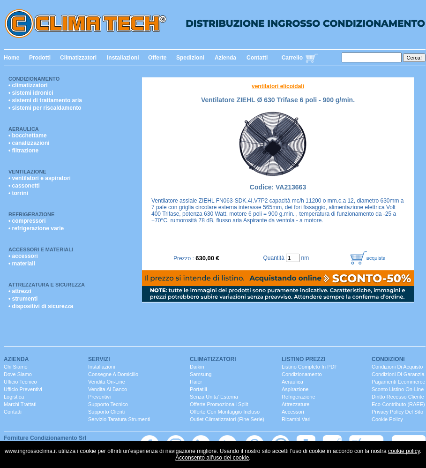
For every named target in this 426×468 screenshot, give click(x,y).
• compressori (27, 221)
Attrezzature (295, 404)
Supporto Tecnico (108, 404)
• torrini (18, 193)
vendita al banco (107, 389)
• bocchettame (27, 135)
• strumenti (22, 298)
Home (11, 57)
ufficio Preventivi (23, 389)
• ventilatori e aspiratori (39, 178)
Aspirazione (295, 389)
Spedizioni (190, 57)
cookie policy (404, 451)
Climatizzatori (78, 57)
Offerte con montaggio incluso (225, 412)
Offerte (157, 57)
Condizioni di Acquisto (397, 367)
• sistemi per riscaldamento (45, 108)
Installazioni (123, 57)
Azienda (225, 57)
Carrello (292, 57)
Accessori (293, 412)
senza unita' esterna (214, 397)
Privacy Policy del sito (397, 412)
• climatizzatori (28, 85)
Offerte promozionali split (219, 404)
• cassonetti (24, 185)
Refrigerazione (31, 214)
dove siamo (18, 374)
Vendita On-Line (106, 382)
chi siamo (16, 367)
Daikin (197, 367)
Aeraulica (23, 129)
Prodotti (40, 57)
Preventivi (99, 397)
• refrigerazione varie (36, 228)
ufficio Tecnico (20, 382)
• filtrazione (23, 150)
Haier (196, 382)
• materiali (21, 263)
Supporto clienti (106, 412)
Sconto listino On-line (398, 389)
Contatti (257, 57)
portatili (198, 389)
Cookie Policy (387, 419)
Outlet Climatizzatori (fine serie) (227, 419)
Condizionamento (34, 79)
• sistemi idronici (30, 93)
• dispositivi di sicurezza (40, 306)
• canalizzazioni (29, 143)
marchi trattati (20, 404)
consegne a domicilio (113, 374)
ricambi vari (296, 419)
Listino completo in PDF (309, 367)
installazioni (101, 367)
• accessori (23, 256)
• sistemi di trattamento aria (45, 100)
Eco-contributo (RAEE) (398, 404)
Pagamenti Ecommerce (398, 382)
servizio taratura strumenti (119, 419)
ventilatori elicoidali (278, 86)
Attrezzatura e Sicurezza (46, 284)
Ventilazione (27, 171)
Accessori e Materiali (40, 249)
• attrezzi (19, 291)
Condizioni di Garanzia (398, 374)
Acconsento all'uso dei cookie (212, 457)
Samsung (200, 374)
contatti (13, 412)
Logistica (14, 397)
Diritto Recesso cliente (398, 397)
